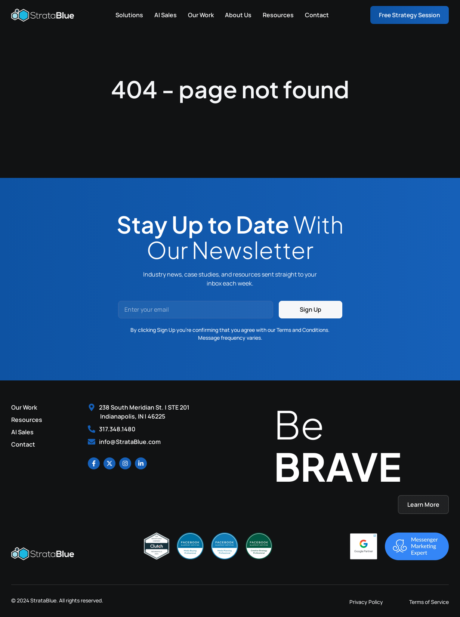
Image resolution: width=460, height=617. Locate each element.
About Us (236, 15)
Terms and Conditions (302, 329)
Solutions (128, 15)
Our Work (199, 15)
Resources (276, 15)
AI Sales (164, 15)
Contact (315, 15)
